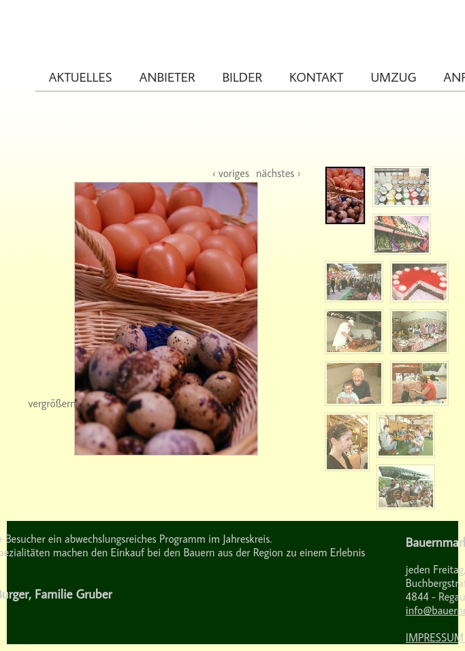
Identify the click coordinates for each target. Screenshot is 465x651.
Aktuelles (80, 76)
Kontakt (316, 76)
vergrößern (52, 403)
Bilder (242, 76)
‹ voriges (230, 173)
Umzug (393, 76)
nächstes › (278, 173)
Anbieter (167, 76)
